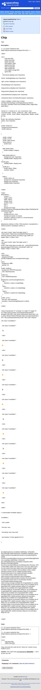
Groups (38, 12)
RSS (22, 683)
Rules (9, 683)
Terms (25, 683)
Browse (7, 12)
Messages (18, 12)
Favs (15, 13)
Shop (26, 13)
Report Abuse (14, 684)
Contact (38, 683)
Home (2, 12)
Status (19, 684)
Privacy (29, 683)
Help (29, 1)
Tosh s (18, 19)
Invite (19, 13)
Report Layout (8, 31)
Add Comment (29, 663)
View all (21, 663)
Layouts (10, 13)
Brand (15, 683)
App (23, 13)
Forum (33, 12)
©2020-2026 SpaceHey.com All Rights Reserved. (20, 686)
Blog (23, 12)
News (5, 683)
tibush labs (24, 676)
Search (37, 8)
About (30, 13)
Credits (19, 683)
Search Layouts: (5, 8)
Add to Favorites (8, 24)
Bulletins (27, 12)
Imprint (33, 683)
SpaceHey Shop (26, 684)
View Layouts (8, 26)
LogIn (33, 1)
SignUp (38, 1)
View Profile (7, 29)
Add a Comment (7, 668)
